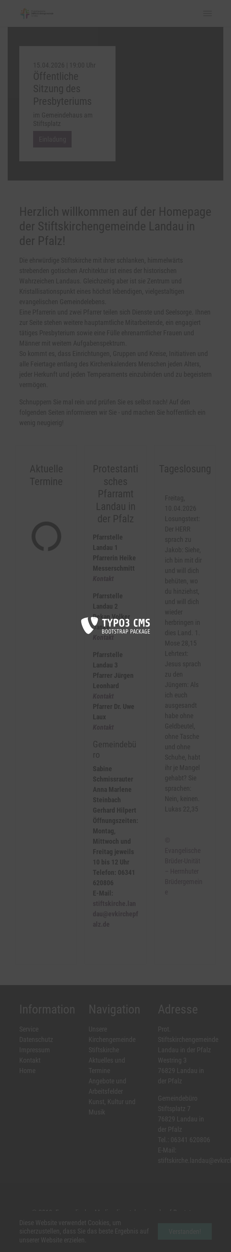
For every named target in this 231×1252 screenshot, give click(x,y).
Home (27, 1071)
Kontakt (103, 579)
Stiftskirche (104, 1050)
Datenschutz (36, 1039)
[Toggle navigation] (207, 13)
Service (28, 1029)
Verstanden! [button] (185, 1231)
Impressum (34, 1050)
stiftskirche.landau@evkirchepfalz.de (115, 913)
